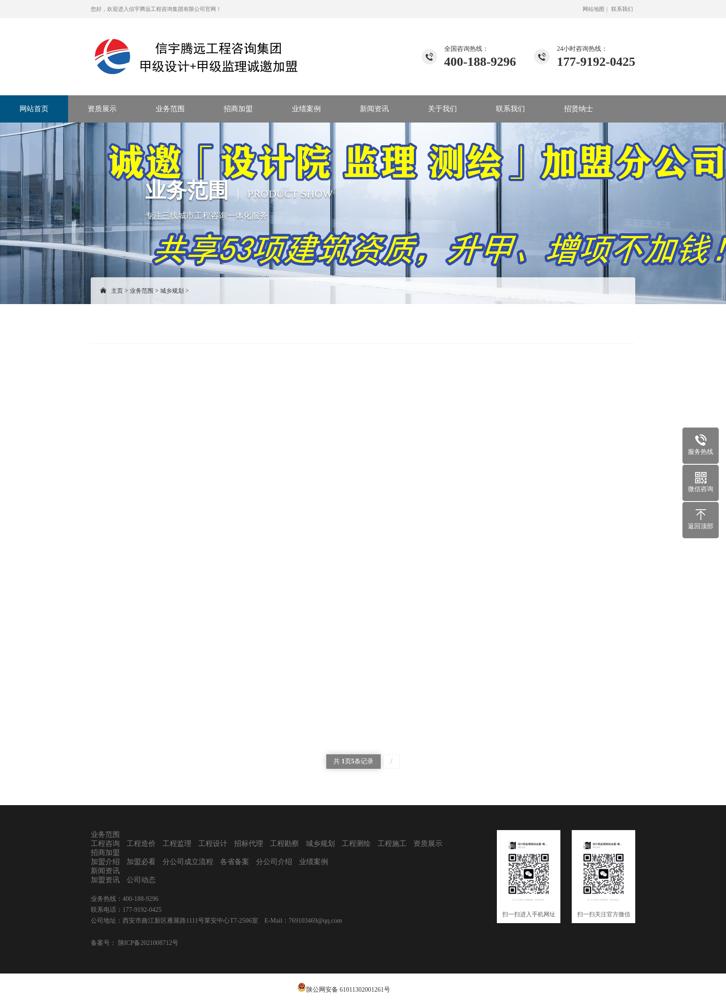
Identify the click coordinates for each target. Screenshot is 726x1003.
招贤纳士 (578, 109)
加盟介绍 (105, 861)
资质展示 (102, 109)
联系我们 (622, 9)
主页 (117, 290)
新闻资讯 (374, 109)
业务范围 (170, 109)
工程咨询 (105, 843)
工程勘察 (284, 843)
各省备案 (234, 861)
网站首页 (34, 109)
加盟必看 (141, 861)
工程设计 (212, 843)
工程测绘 (356, 843)
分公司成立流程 (187, 861)
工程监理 (176, 843)
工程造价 (141, 843)
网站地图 (593, 9)
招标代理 (248, 843)
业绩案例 (306, 109)
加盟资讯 (105, 880)
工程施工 (392, 843)
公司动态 (141, 880)
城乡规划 (172, 290)
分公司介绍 (274, 861)
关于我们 (442, 109)
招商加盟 (238, 109)
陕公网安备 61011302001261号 (348, 989)
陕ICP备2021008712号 (147, 942)
